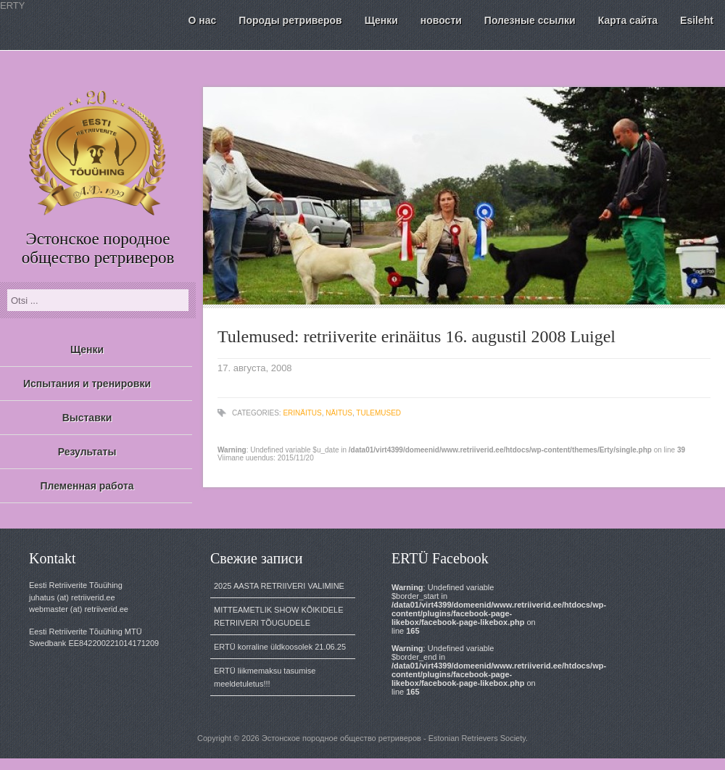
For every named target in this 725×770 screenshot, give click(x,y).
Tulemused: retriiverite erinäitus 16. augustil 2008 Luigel (417, 336)
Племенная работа (86, 486)
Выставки (87, 417)
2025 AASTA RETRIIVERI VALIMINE (279, 585)
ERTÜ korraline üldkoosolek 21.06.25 (280, 646)
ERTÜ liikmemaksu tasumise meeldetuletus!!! (264, 677)
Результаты (87, 452)
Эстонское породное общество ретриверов (98, 248)
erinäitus (302, 413)
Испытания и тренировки (87, 383)
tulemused (378, 413)
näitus (339, 413)
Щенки (87, 349)
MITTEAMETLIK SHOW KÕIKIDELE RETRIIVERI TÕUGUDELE (278, 616)
